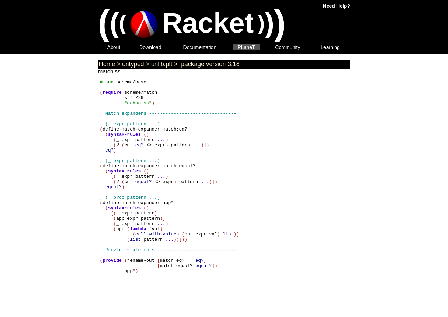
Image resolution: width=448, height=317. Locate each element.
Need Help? (336, 6)
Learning (330, 47)
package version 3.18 (209, 64)
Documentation (200, 47)
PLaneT (246, 47)
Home (107, 64)
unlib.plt (162, 64)
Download (150, 47)
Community (287, 47)
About (113, 47)
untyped (133, 64)
